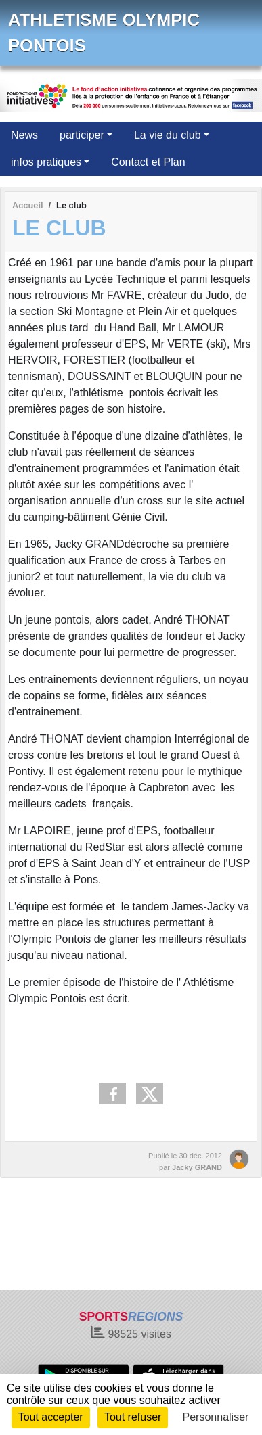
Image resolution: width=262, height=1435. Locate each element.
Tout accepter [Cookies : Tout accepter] (50, 1417)
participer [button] (82, 135)
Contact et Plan (148, 162)
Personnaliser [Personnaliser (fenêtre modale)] (216, 1417)
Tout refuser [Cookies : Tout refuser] (132, 1417)
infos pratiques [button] (46, 162)
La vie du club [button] (167, 135)
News (24, 135)
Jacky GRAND (197, 1167)
